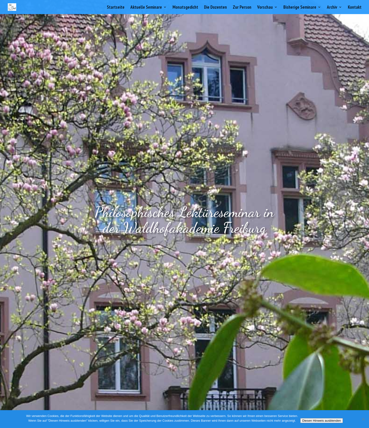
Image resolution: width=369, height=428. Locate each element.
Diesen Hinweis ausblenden (321, 420)
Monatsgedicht (185, 7)
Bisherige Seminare (299, 7)
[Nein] (363, 419)
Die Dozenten (215, 7)
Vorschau (265, 7)
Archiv (332, 7)
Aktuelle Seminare (146, 7)
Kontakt (354, 7)
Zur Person (242, 7)
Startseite (115, 7)
